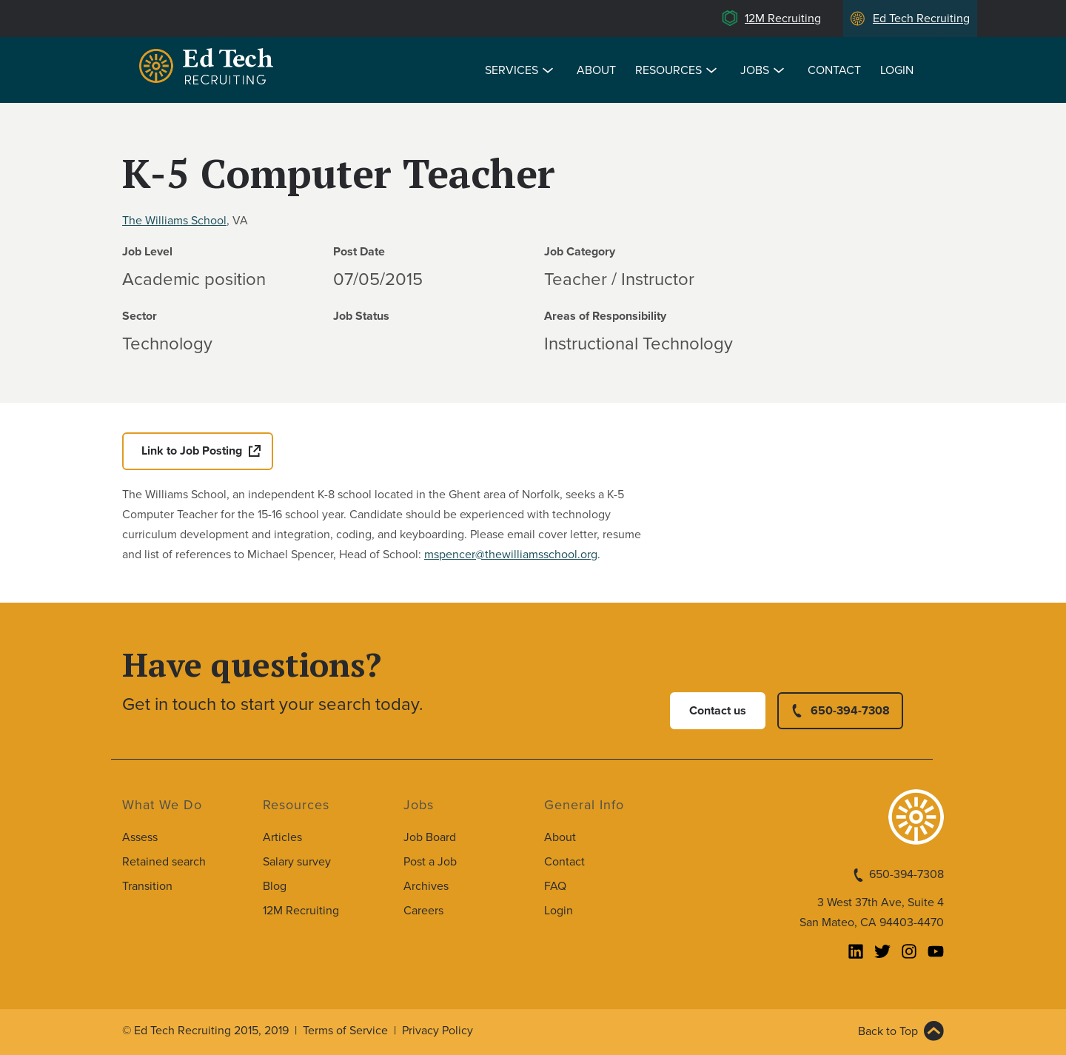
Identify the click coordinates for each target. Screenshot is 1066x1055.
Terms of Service (345, 1030)
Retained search (164, 861)
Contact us (717, 710)
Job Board (429, 837)
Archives (426, 886)
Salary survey (297, 861)
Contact (834, 70)
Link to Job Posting (191, 450)
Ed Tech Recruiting (921, 18)
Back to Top (888, 1031)
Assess (140, 837)
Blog (274, 886)
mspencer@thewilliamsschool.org (510, 554)
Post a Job (430, 861)
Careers (423, 910)
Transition (147, 886)
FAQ (555, 886)
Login (897, 70)
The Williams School (174, 220)
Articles (282, 837)
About (596, 70)
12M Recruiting (783, 18)
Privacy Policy (437, 1030)
